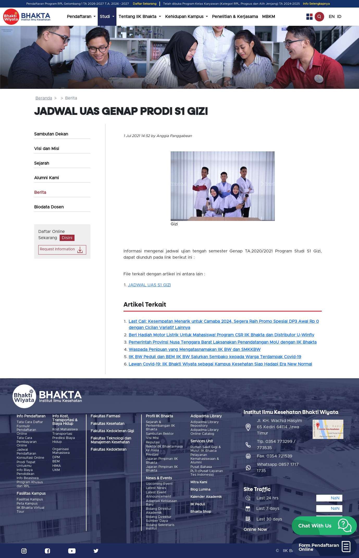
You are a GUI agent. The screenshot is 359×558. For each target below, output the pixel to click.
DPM (56, 457)
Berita (40, 192)
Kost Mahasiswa (65, 429)
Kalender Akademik (206, 497)
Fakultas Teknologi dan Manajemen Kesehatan (111, 440)
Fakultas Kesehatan (107, 424)
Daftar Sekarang (144, 3)
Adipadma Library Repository (204, 423)
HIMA (56, 466)
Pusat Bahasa (201, 467)
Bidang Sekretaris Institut (160, 526)
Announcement (158, 496)
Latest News (156, 488)
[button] (178, 183)
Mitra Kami (198, 482)
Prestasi (152, 454)
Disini (67, 238)
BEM (56, 461)
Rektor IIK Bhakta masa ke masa (164, 448)
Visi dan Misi (46, 149)
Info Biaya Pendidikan (25, 471)
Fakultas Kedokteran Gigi (112, 431)
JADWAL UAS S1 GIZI (149, 285)
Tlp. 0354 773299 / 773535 (276, 444)
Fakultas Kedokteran (108, 449)
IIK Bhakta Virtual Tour (30, 509)
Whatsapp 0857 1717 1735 (278, 467)
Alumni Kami (46, 178)
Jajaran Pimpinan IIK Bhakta (162, 460)
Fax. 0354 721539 (274, 456)
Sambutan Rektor (160, 434)
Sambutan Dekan (51, 134)
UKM (56, 470)
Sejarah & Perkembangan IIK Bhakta (160, 425)
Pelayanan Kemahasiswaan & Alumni (204, 458)
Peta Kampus (27, 503)
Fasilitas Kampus (30, 499)
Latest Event (156, 492)
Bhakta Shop (200, 511)
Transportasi (62, 434)
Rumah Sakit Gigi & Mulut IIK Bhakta (205, 448)
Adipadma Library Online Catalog (204, 431)
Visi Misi (152, 438)
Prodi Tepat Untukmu (26, 464)
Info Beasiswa (28, 478)
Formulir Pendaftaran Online (26, 430)
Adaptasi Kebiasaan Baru (161, 502)
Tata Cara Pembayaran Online (27, 441)
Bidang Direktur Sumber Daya (158, 518)
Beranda (43, 98)
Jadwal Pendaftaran (26, 451)
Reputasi (153, 442)
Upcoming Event (159, 484)
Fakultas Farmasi (105, 416)
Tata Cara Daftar (30, 422)
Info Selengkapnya (316, 3)
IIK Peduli (197, 504)
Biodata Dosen (49, 207)
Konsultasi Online (30, 458)
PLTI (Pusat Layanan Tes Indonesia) (206, 472)
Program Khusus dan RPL (30, 484)
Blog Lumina (200, 489)
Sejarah (41, 163)
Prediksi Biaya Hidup (63, 439)
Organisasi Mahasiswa (61, 451)
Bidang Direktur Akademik (158, 510)
